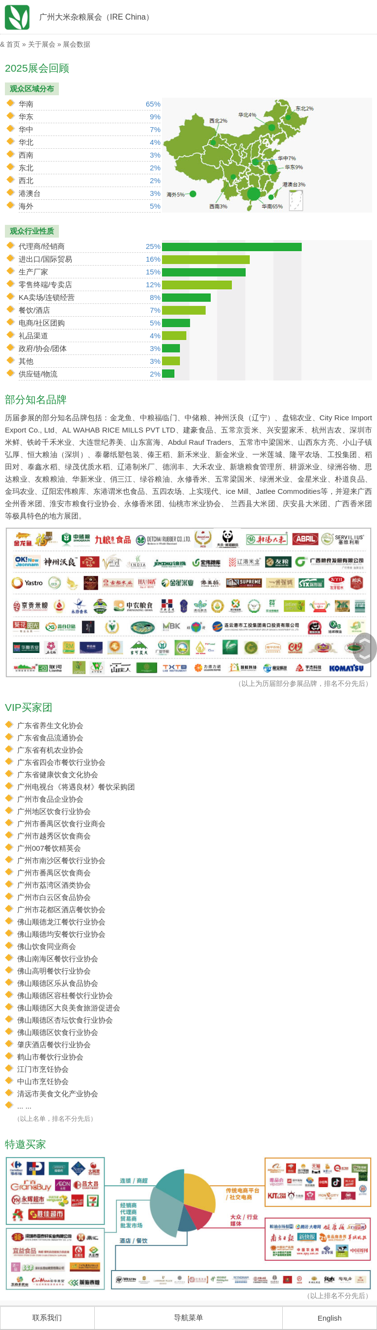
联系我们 (47, 1317)
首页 (13, 44)
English (330, 1318)
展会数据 (76, 44)
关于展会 (41, 44)
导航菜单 (188, 1317)
